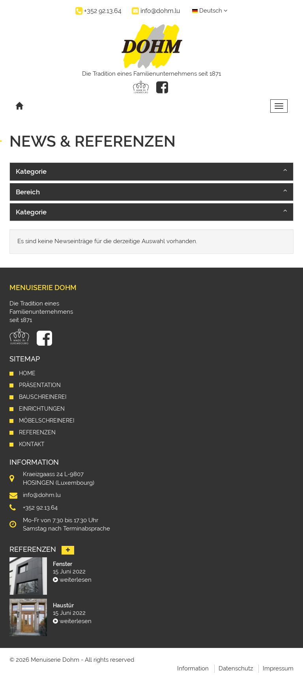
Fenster (62, 564)
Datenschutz (236, 668)
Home (27, 373)
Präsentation (40, 385)
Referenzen (37, 432)
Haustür (63, 605)
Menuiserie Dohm (43, 287)
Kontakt (32, 444)
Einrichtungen (42, 409)
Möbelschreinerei (46, 420)
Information (193, 668)
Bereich (28, 192)
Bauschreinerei (42, 397)
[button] (151, 171)
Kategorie (31, 171)
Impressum (278, 668)
